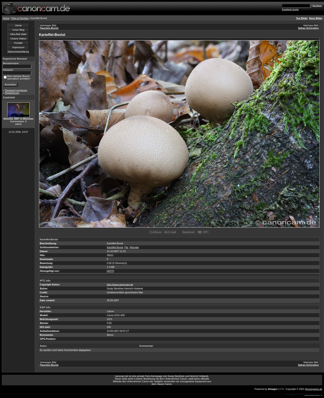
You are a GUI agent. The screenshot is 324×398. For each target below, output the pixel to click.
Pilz (127, 247)
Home (6, 18)
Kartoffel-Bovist (115, 247)
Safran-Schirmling (308, 28)
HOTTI (110, 271)
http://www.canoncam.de (120, 284)
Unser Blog (18, 29)
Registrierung (12, 93)
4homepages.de (313, 389)
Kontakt (18, 43)
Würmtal (134, 247)
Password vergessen (16, 90)
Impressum (18, 47)
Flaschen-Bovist (49, 28)
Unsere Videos (18, 38)
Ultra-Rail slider (18, 34)
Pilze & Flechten (20, 18)
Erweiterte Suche (290, 9)
